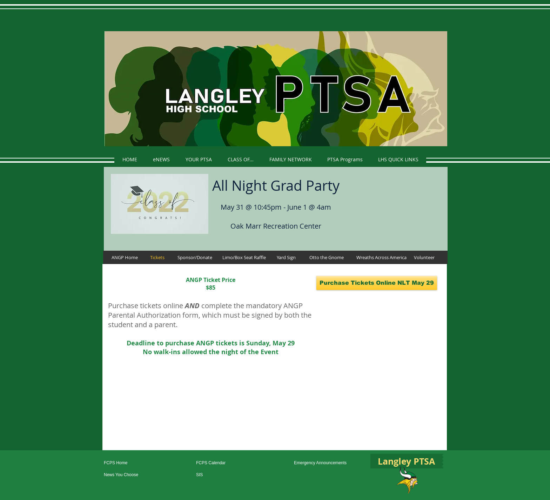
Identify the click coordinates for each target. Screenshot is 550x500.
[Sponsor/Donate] (195, 257)
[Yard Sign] (286, 257)
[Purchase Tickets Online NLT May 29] (376, 283)
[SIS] (220, 475)
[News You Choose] (128, 475)
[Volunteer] (424, 257)
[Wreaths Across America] (381, 257)
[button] (198, 159)
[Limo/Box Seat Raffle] (244, 257)
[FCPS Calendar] (220, 463)
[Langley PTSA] (406, 461)
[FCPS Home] (128, 463)
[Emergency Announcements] (325, 463)
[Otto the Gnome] (327, 257)
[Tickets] (157, 257)
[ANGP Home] (124, 257)
